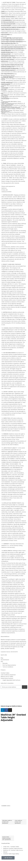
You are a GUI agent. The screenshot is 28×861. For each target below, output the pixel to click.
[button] (14, 7)
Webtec (19, 706)
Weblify (14, 706)
